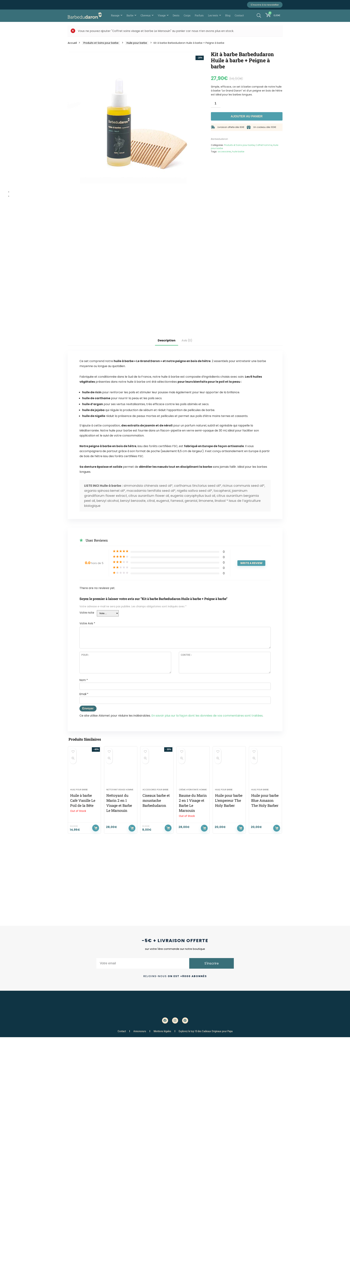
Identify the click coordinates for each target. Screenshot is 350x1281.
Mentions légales (162, 1031)
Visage (162, 15)
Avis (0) (187, 340)
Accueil (72, 43)
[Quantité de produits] (216, 104)
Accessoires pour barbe (155, 789)
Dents (176, 15)
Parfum (199, 15)
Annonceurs (139, 1031)
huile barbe (238, 151)
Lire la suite (95, 828)
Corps (187, 15)
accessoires (224, 151)
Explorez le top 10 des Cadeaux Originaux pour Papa (206, 1031)
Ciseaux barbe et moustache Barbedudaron (156, 800)
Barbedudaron (219, 139)
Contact (239, 15)
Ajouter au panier (247, 116)
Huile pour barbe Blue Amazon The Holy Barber (265, 800)
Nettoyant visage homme (119, 789)
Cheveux (146, 15)
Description (166, 340)
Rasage (115, 15)
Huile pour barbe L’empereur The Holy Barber (228, 800)
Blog (227, 15)
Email (83, 694)
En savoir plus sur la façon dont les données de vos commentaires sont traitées (207, 716)
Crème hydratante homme (193, 789)
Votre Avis (87, 623)
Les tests (213, 15)
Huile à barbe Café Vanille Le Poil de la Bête (82, 800)
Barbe (130, 15)
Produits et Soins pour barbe (101, 43)
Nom (83, 680)
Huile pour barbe (137, 43)
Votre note (86, 612)
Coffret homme (263, 145)
